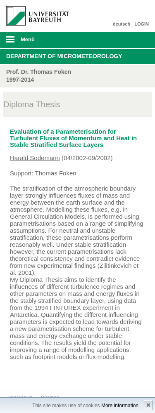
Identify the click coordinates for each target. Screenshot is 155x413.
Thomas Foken (55, 173)
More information (119, 405)
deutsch (121, 23)
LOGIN (141, 23)
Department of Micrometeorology (64, 56)
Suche (135, 40)
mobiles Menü (34, 42)
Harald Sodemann (35, 157)
